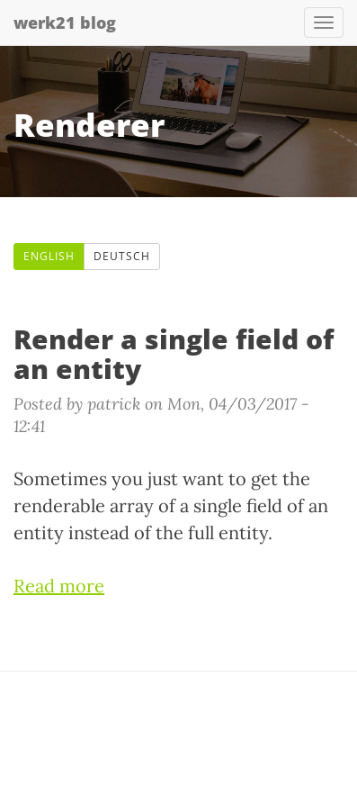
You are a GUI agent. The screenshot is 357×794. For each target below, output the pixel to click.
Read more (58, 585)
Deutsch (122, 256)
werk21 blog (64, 22)
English (49, 256)
